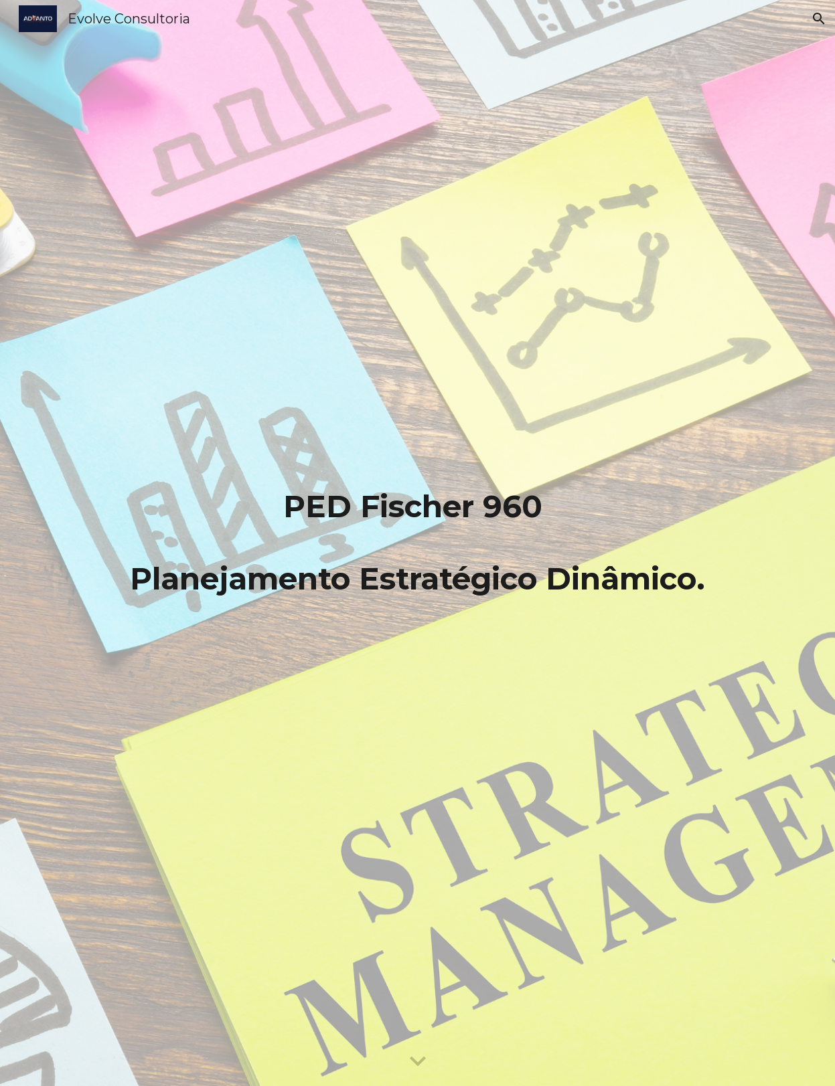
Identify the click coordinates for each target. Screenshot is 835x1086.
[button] (819, 19)
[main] (417, 542)
